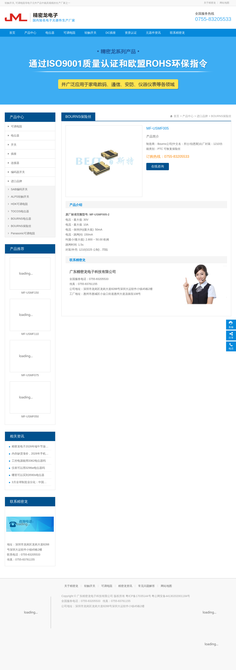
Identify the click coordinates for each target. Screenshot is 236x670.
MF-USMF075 (30, 375)
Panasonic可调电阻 (21, 233)
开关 (12, 144)
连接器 (13, 162)
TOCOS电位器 (18, 211)
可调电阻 (69, 32)
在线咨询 (157, 166)
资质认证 (131, 32)
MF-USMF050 (30, 416)
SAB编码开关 (18, 189)
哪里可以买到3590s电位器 (28, 475)
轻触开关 (90, 32)
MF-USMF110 (30, 333)
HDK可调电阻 (18, 204)
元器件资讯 (153, 32)
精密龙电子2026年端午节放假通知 (30, 446)
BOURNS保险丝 (19, 226)
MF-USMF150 (30, 292)
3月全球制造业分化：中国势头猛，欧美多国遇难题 (30, 482)
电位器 (49, 32)
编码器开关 (16, 172)
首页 (12, 32)
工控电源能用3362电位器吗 (29, 460)
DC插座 (111, 32)
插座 (12, 153)
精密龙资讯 (125, 585)
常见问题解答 (146, 585)
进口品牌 (15, 181)
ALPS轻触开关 (18, 196)
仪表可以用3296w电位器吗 (28, 467)
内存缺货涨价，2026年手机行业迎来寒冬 (30, 453)
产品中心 (30, 32)
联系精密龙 (177, 32)
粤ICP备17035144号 (138, 596)
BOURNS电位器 (19, 218)
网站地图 (224, 2)
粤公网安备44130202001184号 (171, 596)
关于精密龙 (210, 2)
